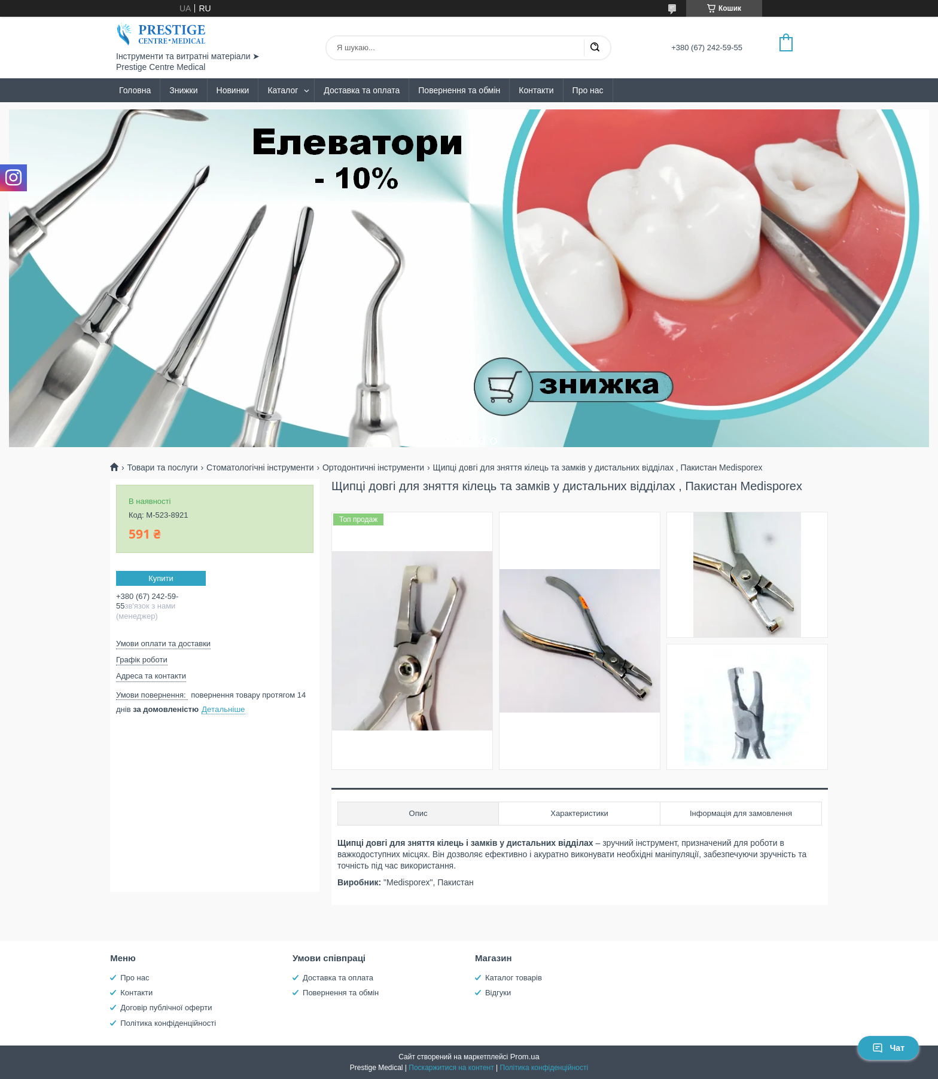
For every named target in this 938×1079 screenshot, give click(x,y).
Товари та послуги (162, 467)
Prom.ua (525, 1056)
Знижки (183, 90)
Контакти (536, 90)
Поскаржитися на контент (451, 1067)
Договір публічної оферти (166, 1007)
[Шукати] (594, 47)
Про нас (588, 90)
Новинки (233, 90)
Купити (160, 578)
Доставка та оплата (362, 90)
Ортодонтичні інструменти (373, 467)
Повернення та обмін (459, 90)
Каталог (282, 90)
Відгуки (498, 992)
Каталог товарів (513, 977)
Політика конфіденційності (168, 1023)
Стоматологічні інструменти (259, 467)
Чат (888, 1048)
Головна (135, 90)
